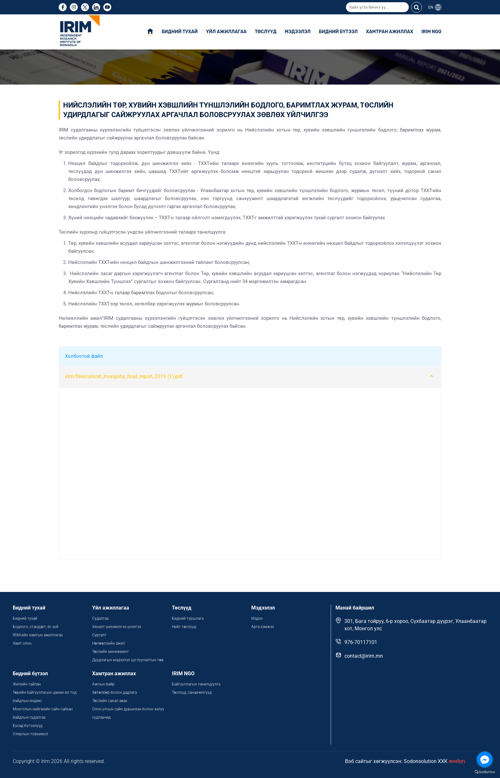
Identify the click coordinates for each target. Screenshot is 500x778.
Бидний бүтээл (338, 31)
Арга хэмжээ (262, 627)
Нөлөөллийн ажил (108, 643)
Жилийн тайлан (27, 684)
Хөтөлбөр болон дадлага (115, 692)
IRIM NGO (431, 31)
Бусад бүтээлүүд (27, 725)
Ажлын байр (103, 684)
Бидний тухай (180, 31)
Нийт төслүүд (184, 627)
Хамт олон (22, 643)
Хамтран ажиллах (389, 31)
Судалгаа (100, 618)
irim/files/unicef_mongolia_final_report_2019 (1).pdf (124, 376)
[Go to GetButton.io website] (484, 772)
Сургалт (99, 635)
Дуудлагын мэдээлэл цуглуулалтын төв (128, 660)
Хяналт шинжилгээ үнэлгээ (116, 627)
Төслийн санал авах (109, 701)
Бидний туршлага (187, 618)
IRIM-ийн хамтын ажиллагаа (37, 635)
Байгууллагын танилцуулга (196, 684)
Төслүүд (265, 31)
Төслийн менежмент (110, 651)
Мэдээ (256, 618)
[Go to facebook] (485, 759)
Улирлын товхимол (30, 734)
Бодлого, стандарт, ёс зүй (35, 627)
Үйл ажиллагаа (226, 31)
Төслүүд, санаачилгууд (192, 692)
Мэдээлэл (298, 31)
